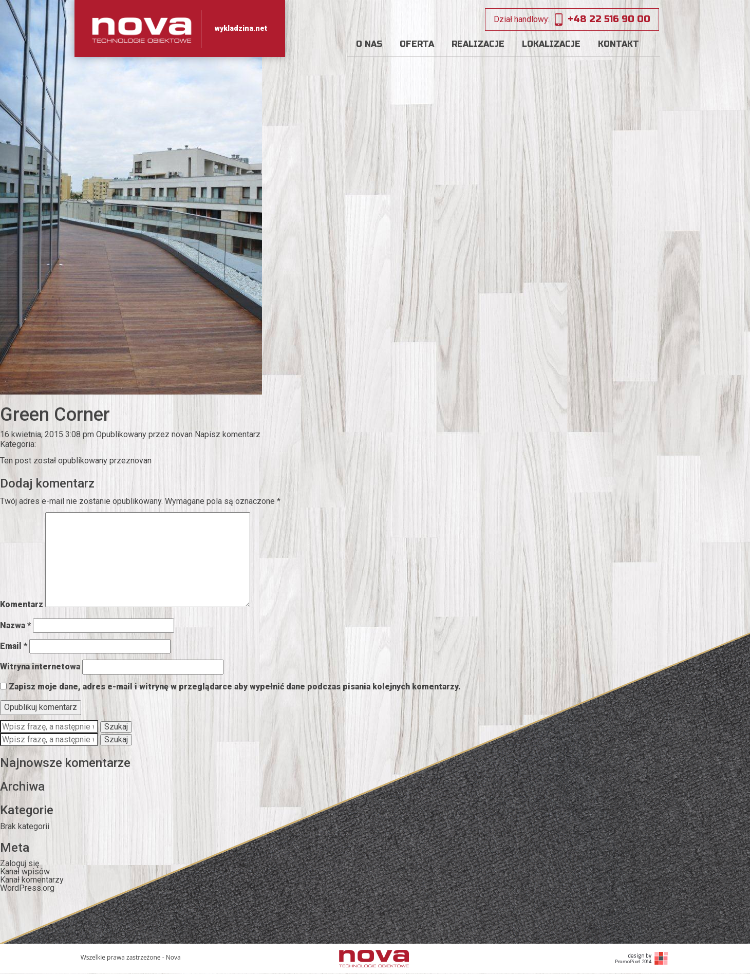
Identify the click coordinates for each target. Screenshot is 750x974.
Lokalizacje (551, 44)
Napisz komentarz (227, 434)
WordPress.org (27, 888)
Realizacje (478, 44)
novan (182, 434)
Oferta (417, 44)
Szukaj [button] (116, 727)
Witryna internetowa (40, 666)
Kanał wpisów (25, 871)
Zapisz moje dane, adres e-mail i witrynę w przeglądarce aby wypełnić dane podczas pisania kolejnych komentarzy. (235, 686)
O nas (369, 44)
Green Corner (55, 414)
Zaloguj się (19, 863)
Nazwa (15, 625)
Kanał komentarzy (32, 880)
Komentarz (21, 604)
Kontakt (618, 44)
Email (13, 646)
